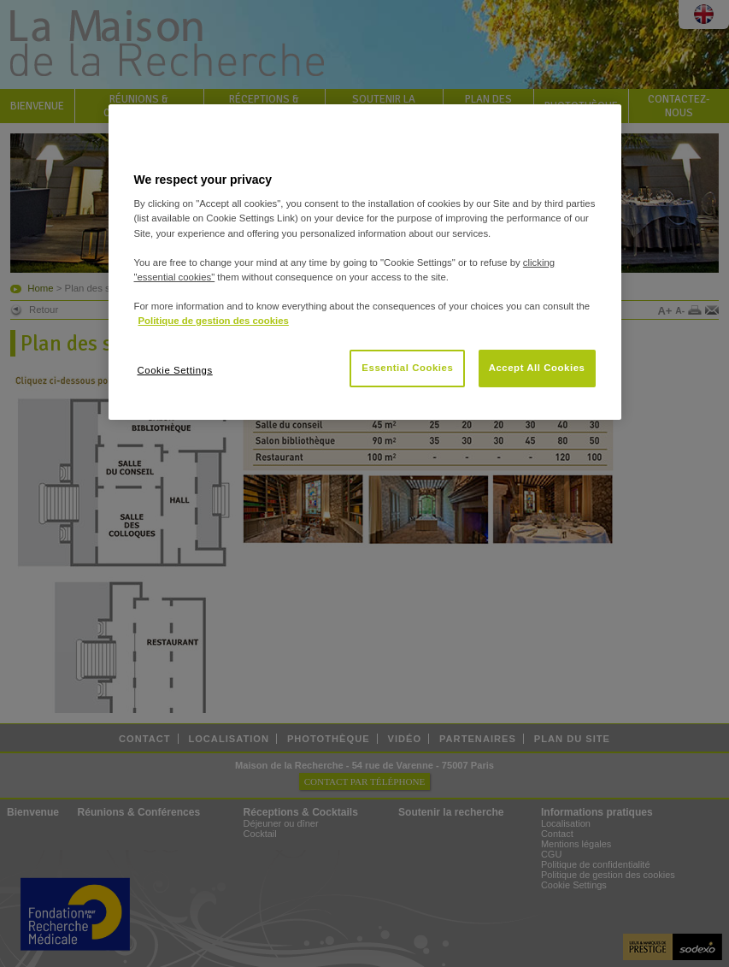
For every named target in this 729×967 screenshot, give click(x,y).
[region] (365, 262)
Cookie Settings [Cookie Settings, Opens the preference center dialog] (175, 370)
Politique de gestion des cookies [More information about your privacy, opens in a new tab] (213, 320)
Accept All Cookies (537, 368)
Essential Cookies (407, 368)
